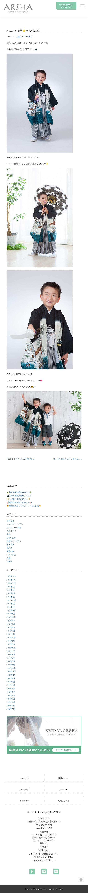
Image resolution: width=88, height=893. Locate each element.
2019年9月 (11, 678)
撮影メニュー (63, 778)
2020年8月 (11, 654)
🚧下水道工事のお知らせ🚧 (18, 499)
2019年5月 (11, 692)
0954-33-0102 (45, 825)
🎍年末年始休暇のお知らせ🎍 (19, 492)
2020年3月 (11, 661)
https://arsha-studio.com (44, 860)
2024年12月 (11, 600)
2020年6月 (11, 658)
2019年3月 (11, 698)
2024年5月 (11, 607)
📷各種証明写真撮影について (19, 495)
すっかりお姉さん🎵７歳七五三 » (67, 459)
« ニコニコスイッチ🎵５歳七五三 (21, 459)
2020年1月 (11, 664)
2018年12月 (11, 709)
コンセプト (24, 778)
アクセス (63, 789)
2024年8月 (11, 603)
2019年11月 (11, 671)
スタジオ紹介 (24, 789)
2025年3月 (11, 596)
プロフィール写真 (14, 527)
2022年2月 (11, 630)
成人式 (9, 548)
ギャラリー (24, 800)
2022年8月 (11, 624)
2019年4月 (11, 695)
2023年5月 (11, 613)
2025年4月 (11, 593)
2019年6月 (11, 688)
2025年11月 (11, 579)
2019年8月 (11, 681)
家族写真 (10, 544)
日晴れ (9, 558)
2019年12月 (11, 668)
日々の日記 (28, 36)
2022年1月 (11, 634)
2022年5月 (11, 627)
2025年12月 (11, 576)
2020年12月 (11, 647)
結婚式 (9, 561)
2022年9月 (11, 620)
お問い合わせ (63, 800)
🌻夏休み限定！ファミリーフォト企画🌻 (24, 506)
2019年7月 (11, 685)
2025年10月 (11, 583)
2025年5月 (11, 590)
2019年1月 (11, 705)
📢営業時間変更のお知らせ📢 (19, 502)
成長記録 (10, 551)
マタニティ (11, 531)
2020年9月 (11, 651)
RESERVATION (66, 5)
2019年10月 (11, 675)
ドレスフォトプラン (15, 524)
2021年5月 (11, 644)
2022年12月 (11, 617)
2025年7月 (11, 586)
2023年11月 (11, 610)
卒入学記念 (11, 537)
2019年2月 (11, 702)
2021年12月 (11, 637)
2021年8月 (11, 641)
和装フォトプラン (14, 541)
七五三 (19, 36)
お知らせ (10, 520)
